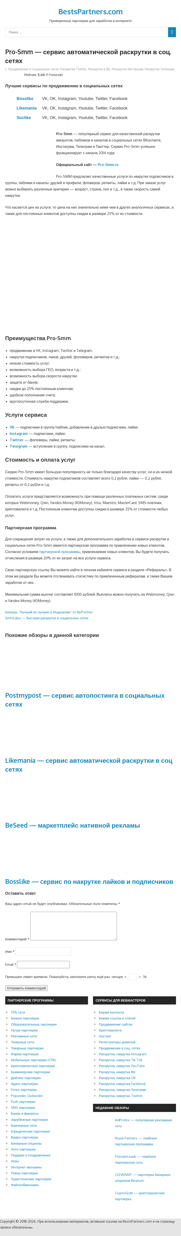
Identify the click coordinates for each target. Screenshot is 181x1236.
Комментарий (17, 944)
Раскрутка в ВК (99, 69)
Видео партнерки (24, 1143)
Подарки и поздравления (30, 1160)
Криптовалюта (110, 1036)
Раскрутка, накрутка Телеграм (122, 1095)
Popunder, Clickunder (27, 1101)
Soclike (24, 117)
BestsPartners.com (90, 11)
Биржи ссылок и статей (117, 1023)
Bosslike (25, 98)
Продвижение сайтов (115, 1030)
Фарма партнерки (25, 1059)
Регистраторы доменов (117, 1047)
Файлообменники (24, 1190)
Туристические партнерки (31, 1184)
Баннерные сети (24, 1131)
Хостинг (105, 1041)
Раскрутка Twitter (73, 69)
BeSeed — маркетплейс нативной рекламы (72, 825)
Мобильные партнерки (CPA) (33, 1065)
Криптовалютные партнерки (33, 1071)
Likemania (27, 108)
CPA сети (18, 1018)
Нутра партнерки (24, 1036)
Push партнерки (23, 1107)
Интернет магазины (26, 1172)
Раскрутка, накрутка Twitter (121, 1101)
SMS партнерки (23, 1113)
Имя (10, 957)
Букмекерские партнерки (30, 1077)
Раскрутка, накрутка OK (117, 1083)
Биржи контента (111, 1018)
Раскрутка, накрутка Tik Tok (121, 1065)
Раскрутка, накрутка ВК (117, 1077)
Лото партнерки (23, 1155)
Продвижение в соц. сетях (119, 1053)
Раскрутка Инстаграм (127, 69)
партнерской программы (59, 551)
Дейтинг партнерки (26, 1083)
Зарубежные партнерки (29, 1125)
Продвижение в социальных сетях (33, 69)
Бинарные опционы (26, 1149)
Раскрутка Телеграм (159, 69)
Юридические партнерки (30, 1137)
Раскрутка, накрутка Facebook (122, 1089)
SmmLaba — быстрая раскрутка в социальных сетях (46, 618)
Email (10, 970)
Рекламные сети (24, 1041)
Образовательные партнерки (34, 1030)
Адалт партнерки (24, 1089)
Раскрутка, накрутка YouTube (122, 1071)
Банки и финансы (25, 1119)
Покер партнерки (24, 1178)
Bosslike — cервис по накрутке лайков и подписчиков (89, 881)
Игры (15, 1166)
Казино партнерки (25, 1023)
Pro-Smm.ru (108, 164)
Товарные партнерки (27, 1053)
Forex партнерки (24, 1095)
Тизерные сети (22, 1047)
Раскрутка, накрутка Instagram (123, 1059)
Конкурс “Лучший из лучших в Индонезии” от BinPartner (49, 612)
